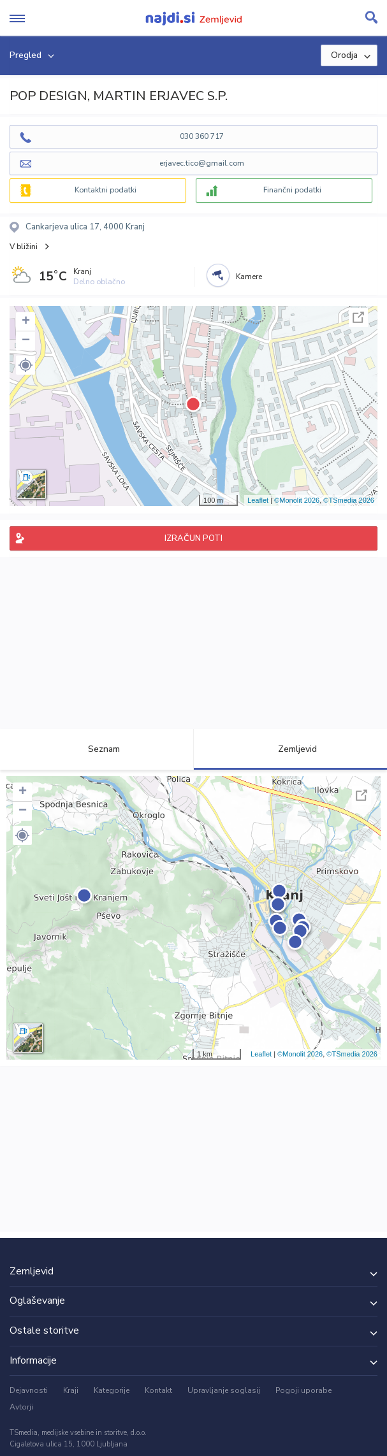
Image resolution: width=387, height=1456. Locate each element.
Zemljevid (290, 749)
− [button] (26, 340)
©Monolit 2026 (296, 500)
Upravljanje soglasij (223, 1390)
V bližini (24, 246)
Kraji (70, 1390)
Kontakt (158, 1390)
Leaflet (257, 500)
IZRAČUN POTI (193, 538)
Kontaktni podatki (105, 190)
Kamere (249, 276)
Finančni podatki (292, 190)
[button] (25, 365)
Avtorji (21, 1407)
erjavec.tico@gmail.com (201, 163)
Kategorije (111, 1390)
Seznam (96, 749)
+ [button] (26, 321)
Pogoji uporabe (303, 1390)
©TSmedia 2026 (348, 500)
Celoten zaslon (358, 317)
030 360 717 (202, 136)
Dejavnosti (29, 1390)
